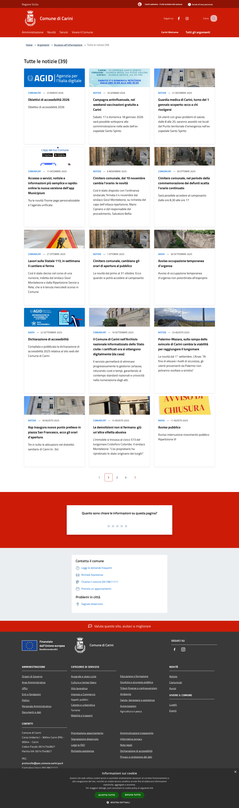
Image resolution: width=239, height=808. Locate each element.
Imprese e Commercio (83, 694)
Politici (26, 700)
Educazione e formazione (134, 676)
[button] (119, 802)
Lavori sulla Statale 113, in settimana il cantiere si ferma (54, 263)
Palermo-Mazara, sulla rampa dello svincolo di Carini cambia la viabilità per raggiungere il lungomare (183, 344)
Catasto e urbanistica (83, 705)
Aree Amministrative (33, 682)
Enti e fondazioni (31, 694)
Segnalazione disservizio (84, 739)
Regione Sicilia (30, 4)
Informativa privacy (131, 739)
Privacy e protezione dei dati (136, 757)
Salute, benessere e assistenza (137, 700)
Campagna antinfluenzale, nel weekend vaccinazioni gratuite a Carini (115, 104)
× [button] (235, 772)
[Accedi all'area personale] (200, 4)
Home (29, 45)
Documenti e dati (31, 712)
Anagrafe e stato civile (83, 676)
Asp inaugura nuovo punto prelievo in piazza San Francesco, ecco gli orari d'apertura (54, 432)
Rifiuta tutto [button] (133, 794)
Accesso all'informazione (68, 45)
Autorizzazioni (128, 706)
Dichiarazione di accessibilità (48, 339)
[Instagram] (183, 18)
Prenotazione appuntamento (87, 733)
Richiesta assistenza (82, 751)
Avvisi (161, 254)
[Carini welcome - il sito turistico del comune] (159, 4)
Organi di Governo (32, 676)
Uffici (25, 688)
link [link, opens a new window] (151, 788)
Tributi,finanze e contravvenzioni (138, 688)
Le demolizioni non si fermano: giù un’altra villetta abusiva (117, 430)
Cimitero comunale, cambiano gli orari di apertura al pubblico (116, 263)
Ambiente (125, 694)
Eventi (173, 711)
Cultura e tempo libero (83, 682)
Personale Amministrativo (36, 706)
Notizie (97, 93)
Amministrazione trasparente (136, 733)
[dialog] (119, 788)
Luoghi (173, 705)
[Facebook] (175, 18)
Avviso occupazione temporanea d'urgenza (181, 263)
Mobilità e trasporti (82, 715)
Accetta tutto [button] (106, 795)
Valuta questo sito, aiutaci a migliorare (119, 626)
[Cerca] (213, 18)
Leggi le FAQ (78, 745)
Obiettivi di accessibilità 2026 (48, 99)
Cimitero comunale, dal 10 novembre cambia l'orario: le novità (119, 180)
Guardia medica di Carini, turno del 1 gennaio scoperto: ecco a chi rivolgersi (183, 104)
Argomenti (43, 45)
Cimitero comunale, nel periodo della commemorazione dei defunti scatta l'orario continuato (184, 183)
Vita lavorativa (79, 688)
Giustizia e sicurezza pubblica (136, 682)
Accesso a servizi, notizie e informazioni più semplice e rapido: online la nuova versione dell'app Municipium (53, 185)
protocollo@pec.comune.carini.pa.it (42, 763)
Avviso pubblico (169, 427)
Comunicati (34, 93)
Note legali (126, 745)
